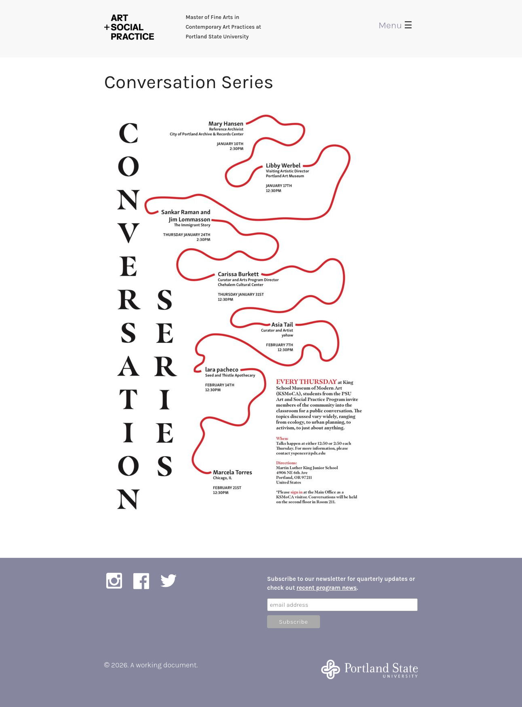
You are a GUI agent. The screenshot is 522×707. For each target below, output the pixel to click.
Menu (396, 25)
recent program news (327, 587)
